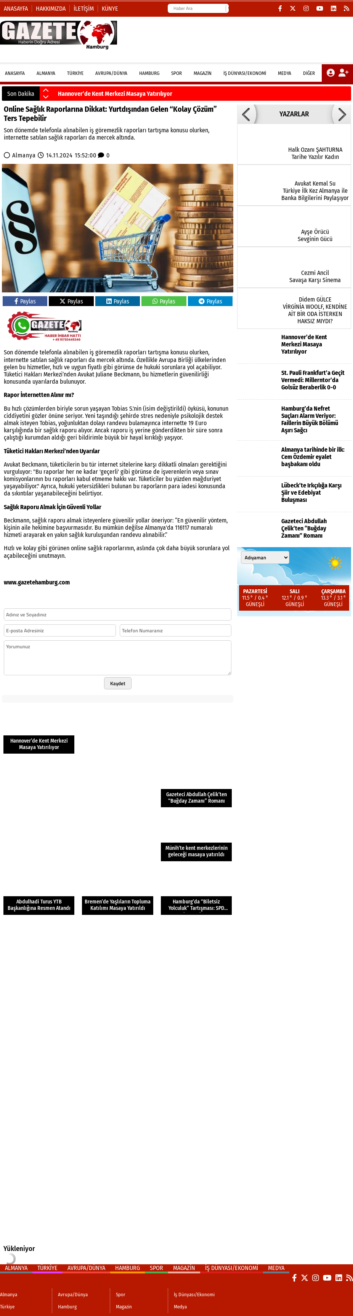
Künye (110, 8)
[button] (46, 90)
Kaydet (117, 683)
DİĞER (309, 73)
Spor (176, 73)
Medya (284, 73)
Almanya (46, 73)
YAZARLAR (294, 114)
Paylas (25, 301)
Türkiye (75, 73)
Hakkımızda (51, 8)
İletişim (84, 8)
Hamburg (149, 73)
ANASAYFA (15, 73)
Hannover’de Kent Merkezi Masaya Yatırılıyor (115, 93)
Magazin (203, 73)
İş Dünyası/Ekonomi (244, 73)
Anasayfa (16, 8)
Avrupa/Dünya (111, 73)
